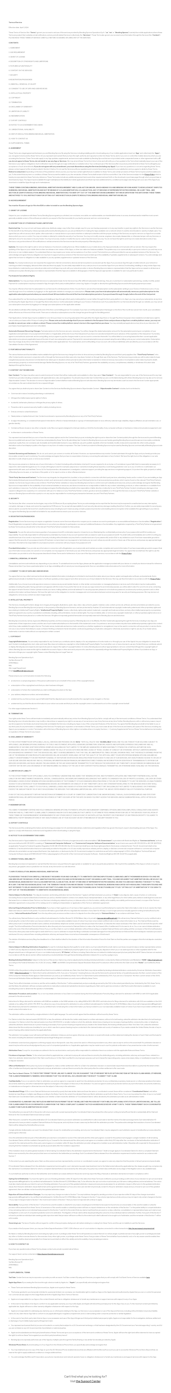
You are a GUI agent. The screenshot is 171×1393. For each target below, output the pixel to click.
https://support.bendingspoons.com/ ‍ (50, 1254)
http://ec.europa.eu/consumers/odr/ (141, 1228)
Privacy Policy (149, 174)
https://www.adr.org (22, 973)
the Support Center (88, 1381)
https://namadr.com (155, 960)
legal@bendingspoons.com (23, 671)
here (148, 1277)
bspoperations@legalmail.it (107, 918)
